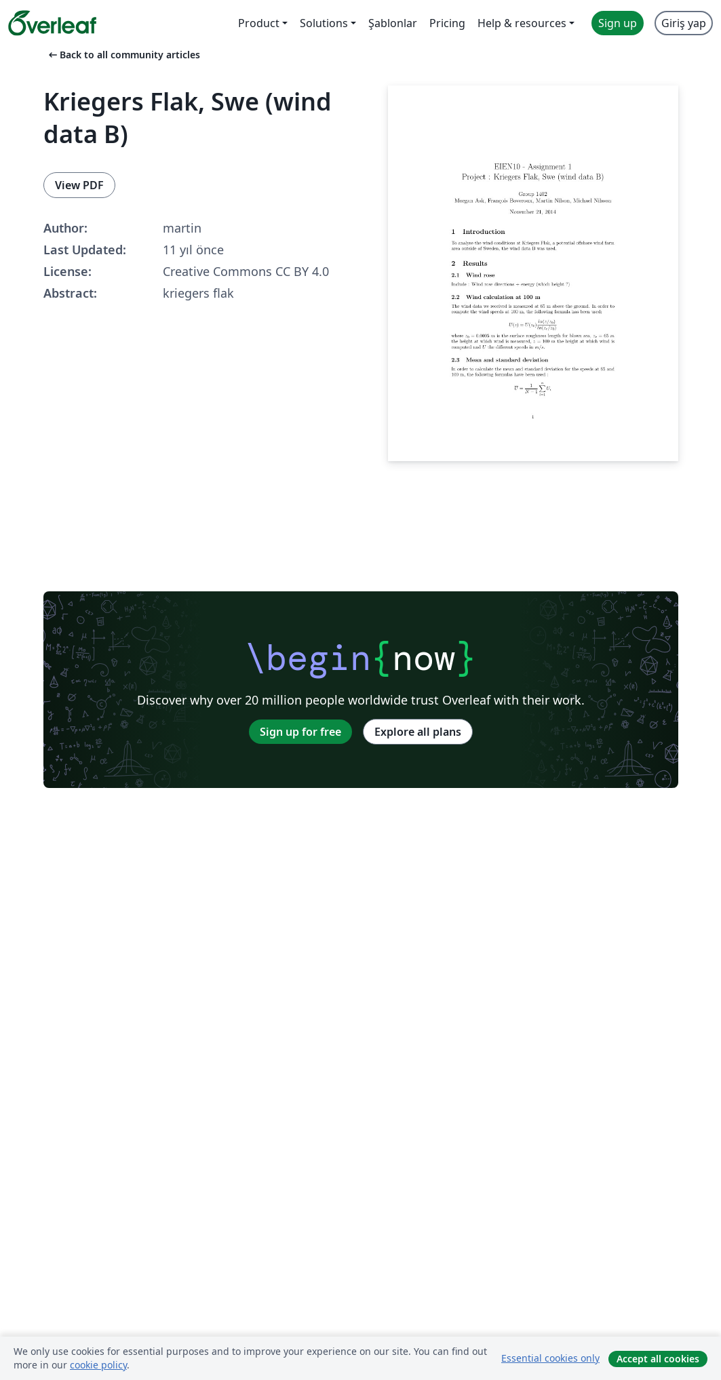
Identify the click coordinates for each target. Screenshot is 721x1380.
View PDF (79, 185)
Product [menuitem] (258, 23)
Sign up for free (300, 731)
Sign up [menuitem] (617, 23)
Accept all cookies (658, 1358)
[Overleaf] (52, 23)
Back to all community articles (123, 54)
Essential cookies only (550, 1358)
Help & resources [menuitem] (522, 23)
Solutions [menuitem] (324, 23)
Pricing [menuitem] (447, 23)
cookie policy (98, 1364)
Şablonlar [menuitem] (392, 23)
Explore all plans (417, 731)
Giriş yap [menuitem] (683, 23)
